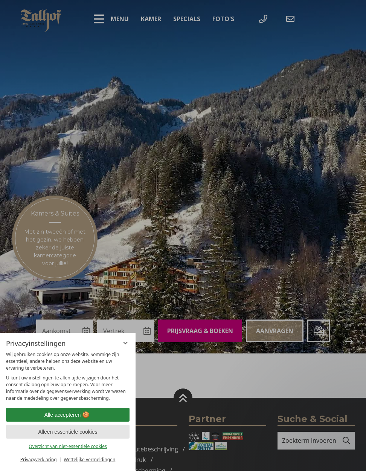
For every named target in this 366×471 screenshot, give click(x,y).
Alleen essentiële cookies (67, 432)
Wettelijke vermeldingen (89, 459)
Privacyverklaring (38, 459)
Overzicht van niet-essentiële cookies (68, 446)
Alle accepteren (68, 415)
